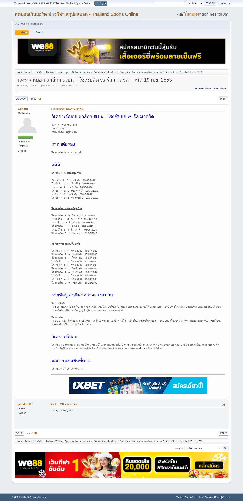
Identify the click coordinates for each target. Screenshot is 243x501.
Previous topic (202, 88)
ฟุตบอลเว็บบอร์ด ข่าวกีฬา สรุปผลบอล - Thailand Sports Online (76, 14)
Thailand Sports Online (186, 497)
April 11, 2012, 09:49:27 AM (64, 404)
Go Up (19, 433)
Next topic (220, 88)
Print (223, 99)
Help (201, 497)
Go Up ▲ (226, 497)
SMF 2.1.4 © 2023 (20, 497)
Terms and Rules (213, 497)
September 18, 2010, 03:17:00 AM (67, 109)
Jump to (179, 448)
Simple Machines (38, 497)
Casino (123, 72)
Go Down (21, 99)
